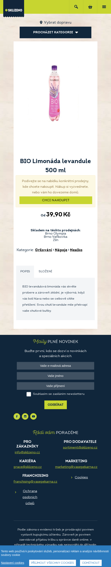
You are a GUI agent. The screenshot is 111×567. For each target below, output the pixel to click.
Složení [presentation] (45, 271)
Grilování (43, 250)
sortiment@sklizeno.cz (80, 447)
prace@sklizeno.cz (28, 467)
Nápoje (61, 250)
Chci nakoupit (55, 200)
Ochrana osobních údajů (29, 497)
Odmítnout (91, 563)
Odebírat (56, 405)
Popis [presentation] (25, 271)
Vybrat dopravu (57, 23)
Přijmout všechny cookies (52, 563)
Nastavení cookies (12, 563)
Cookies (81, 477)
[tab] (25, 272)
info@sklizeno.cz (27, 452)
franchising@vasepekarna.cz (35, 481)
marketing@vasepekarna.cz (76, 467)
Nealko (76, 250)
